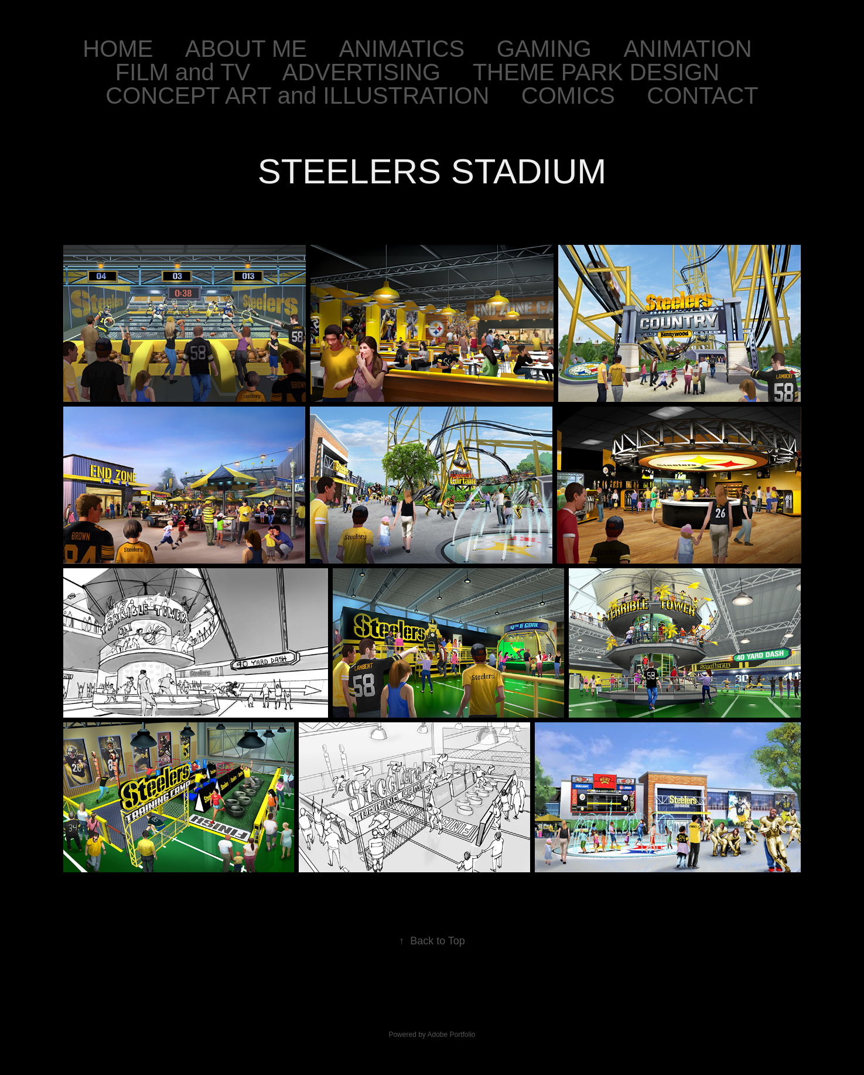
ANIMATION (687, 49)
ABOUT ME (246, 49)
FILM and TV (182, 72)
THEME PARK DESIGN (596, 72)
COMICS (568, 95)
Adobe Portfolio (451, 1034)
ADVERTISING (361, 72)
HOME (118, 49)
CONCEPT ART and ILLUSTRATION (297, 95)
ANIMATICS (402, 49)
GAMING (544, 49)
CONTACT (702, 95)
